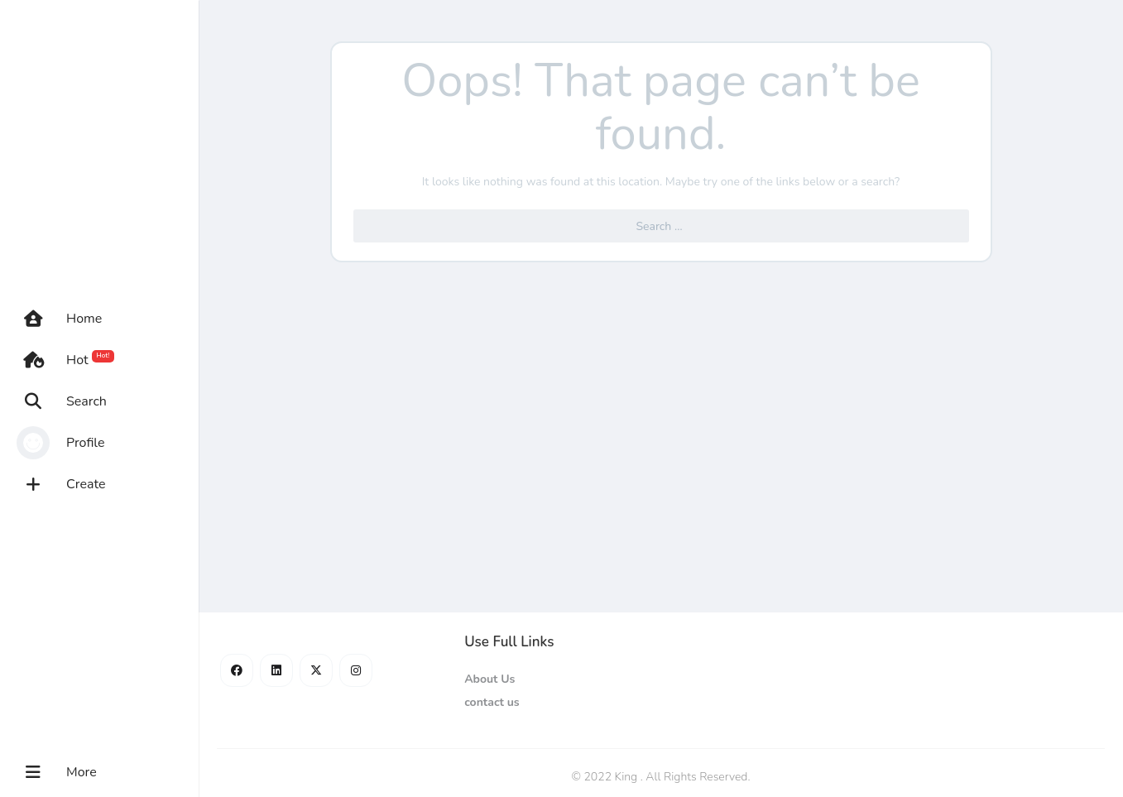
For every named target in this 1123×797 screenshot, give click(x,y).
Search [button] (62, 401)
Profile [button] (61, 442)
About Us (489, 679)
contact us (492, 702)
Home (59, 318)
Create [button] (61, 484)
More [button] (57, 772)
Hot (65, 360)
